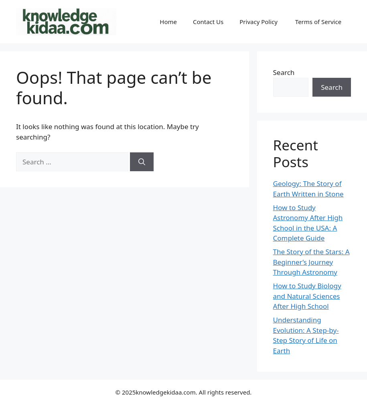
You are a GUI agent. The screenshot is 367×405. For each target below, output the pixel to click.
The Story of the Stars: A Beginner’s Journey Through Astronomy (311, 262)
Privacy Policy (259, 22)
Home (168, 22)
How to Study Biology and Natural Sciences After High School (307, 296)
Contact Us (208, 22)
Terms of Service (319, 22)
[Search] (142, 162)
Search (284, 72)
